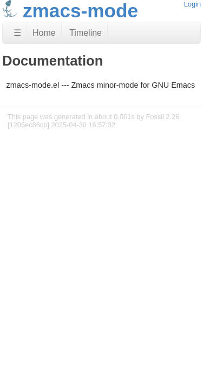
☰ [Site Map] (17, 32)
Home (44, 32)
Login (192, 4)
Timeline (85, 32)
